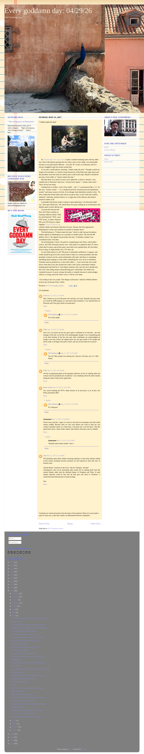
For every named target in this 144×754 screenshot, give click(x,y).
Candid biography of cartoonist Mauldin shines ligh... (29, 625)
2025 (12, 565)
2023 (12, 572)
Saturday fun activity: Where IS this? (24, 653)
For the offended (109, 150)
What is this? (108, 162)
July (13, 609)
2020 (12, 581)
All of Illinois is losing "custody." (22, 694)
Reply (45, 306)
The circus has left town (19, 644)
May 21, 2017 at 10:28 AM (61, 419)
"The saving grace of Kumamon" (21, 121)
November (15, 597)
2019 (12, 584)
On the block (16, 666)
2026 (12, 562)
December (15, 593)
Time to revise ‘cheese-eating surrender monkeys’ (28, 688)
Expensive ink (16, 659)
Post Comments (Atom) (55, 528)
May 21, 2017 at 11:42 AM (55, 456)
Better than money (18, 691)
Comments (13, 542)
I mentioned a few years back (54, 159)
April (14, 721)
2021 (12, 578)
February (15, 727)
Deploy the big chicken (19, 682)
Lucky (14, 685)
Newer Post (44, 523)
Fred (45, 295)
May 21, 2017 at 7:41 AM (55, 330)
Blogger (84, 749)
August (14, 606)
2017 (12, 591)
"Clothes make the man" (19, 650)
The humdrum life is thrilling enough (24, 631)
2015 (12, 737)
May (13, 616)
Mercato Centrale (17, 707)
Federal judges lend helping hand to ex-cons (26, 647)
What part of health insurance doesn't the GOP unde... (29, 704)
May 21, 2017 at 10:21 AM (61, 387)
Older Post (95, 523)
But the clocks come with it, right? (23, 713)
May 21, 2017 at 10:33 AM (65, 440)
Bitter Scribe (47, 387)
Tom (44, 456)
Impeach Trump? (17, 621)
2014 (12, 740)
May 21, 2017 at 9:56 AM (55, 370)
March (14, 724)
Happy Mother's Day (18, 672)
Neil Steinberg (53, 314)
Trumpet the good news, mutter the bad (24, 634)
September (15, 603)
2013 (12, 744)
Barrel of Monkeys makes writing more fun (26, 641)
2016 (12, 734)
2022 (12, 575)
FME (45, 330)
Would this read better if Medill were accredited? (27, 710)
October (15, 600)
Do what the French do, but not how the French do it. (29, 697)
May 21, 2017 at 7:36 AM (55, 295)
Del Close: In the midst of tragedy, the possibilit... (28, 637)
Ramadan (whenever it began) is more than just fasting (29, 628)
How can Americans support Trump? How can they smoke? (31, 669)
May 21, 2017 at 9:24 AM (69, 314)
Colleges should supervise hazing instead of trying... (29, 675)
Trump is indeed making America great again (26, 717)
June (13, 612)
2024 (12, 569)
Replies (48, 311)
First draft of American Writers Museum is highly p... (29, 663)
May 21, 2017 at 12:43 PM (69, 404)
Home (70, 523)
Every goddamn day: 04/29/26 (48, 11)
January (14, 730)
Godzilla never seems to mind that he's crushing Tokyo (29, 618)
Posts (11, 538)
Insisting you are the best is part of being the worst (28, 656)
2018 (12, 587)
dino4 (71, 749)
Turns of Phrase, (52, 224)
